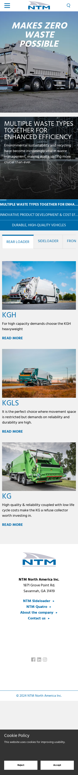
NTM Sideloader (36, 601)
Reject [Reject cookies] (20, 769)
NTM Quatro (36, 607)
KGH (9, 315)
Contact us (37, 618)
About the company (36, 613)
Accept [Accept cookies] (57, 769)
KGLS (10, 403)
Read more (12, 338)
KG (6, 496)
